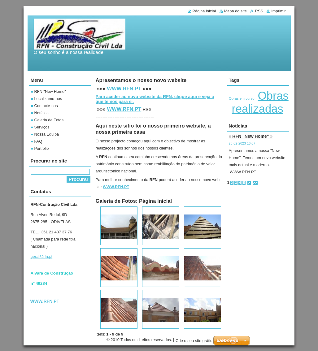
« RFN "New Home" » (251, 136)
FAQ (38, 141)
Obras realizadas (260, 102)
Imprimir (278, 11)
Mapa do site (235, 11)
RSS (259, 11)
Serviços (42, 127)
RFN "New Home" (50, 91)
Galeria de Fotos (49, 120)
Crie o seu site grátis (194, 342)
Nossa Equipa (46, 134)
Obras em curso (242, 98)
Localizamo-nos (48, 98)
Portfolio (41, 148)
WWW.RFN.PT (124, 89)
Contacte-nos (46, 105)
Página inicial (204, 11)
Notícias (41, 112)
